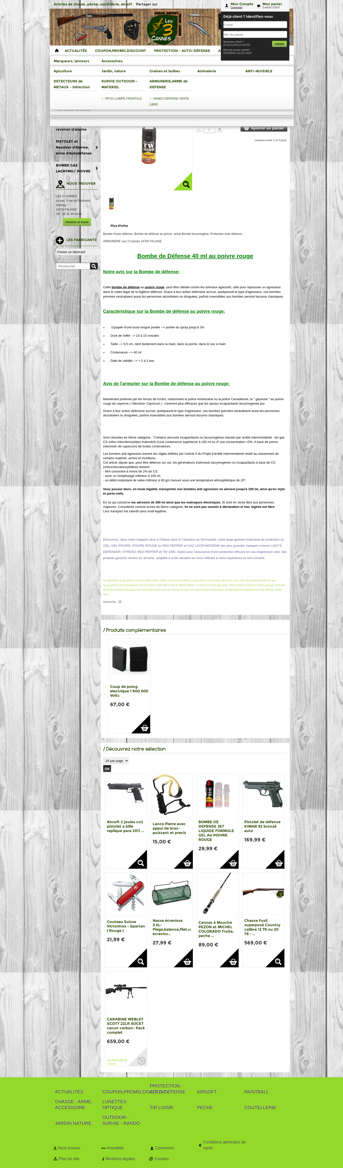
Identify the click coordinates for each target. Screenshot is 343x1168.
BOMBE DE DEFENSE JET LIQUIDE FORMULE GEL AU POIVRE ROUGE (216, 830)
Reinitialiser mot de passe (237, 52)
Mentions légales (120, 1159)
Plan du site (69, 1159)
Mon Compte (242, 4)
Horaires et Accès (76, 222)
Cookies (161, 1159)
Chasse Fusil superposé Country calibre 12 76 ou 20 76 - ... (262, 927)
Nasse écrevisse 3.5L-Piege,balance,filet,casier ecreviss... (176, 927)
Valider (279, 44)
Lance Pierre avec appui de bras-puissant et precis (169, 828)
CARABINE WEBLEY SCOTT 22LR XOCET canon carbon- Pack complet (126, 1026)
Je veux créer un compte (236, 44)
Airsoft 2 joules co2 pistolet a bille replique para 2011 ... (125, 826)
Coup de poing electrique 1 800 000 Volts (129, 691)
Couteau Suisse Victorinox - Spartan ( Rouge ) (126, 926)
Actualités (115, 1148)
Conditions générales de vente (224, 1145)
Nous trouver (69, 1148)
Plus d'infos (119, 226)
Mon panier (272, 4)
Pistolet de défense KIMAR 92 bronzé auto (262, 826)
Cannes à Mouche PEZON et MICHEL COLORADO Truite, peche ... (216, 929)
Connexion (237, 7)
